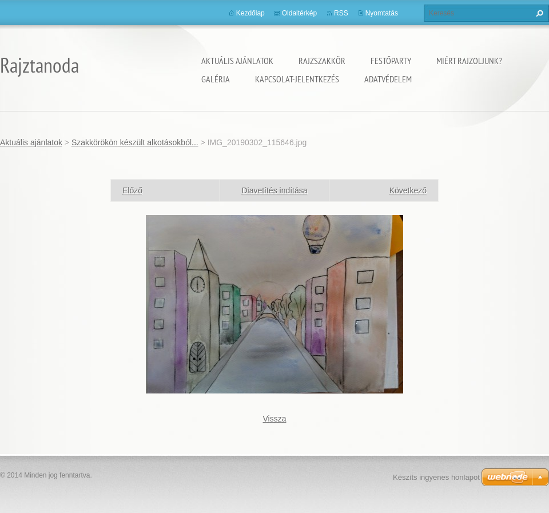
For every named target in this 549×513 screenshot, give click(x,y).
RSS (341, 13)
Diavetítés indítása (274, 190)
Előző (132, 190)
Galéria (215, 79)
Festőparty (391, 60)
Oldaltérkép (299, 13)
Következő (408, 190)
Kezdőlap (250, 13)
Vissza (275, 418)
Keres (538, 13)
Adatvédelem (388, 79)
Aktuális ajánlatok (237, 60)
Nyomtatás (381, 13)
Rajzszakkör (322, 60)
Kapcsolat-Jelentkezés (297, 79)
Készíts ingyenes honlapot (436, 477)
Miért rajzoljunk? (469, 60)
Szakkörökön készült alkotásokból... (134, 142)
